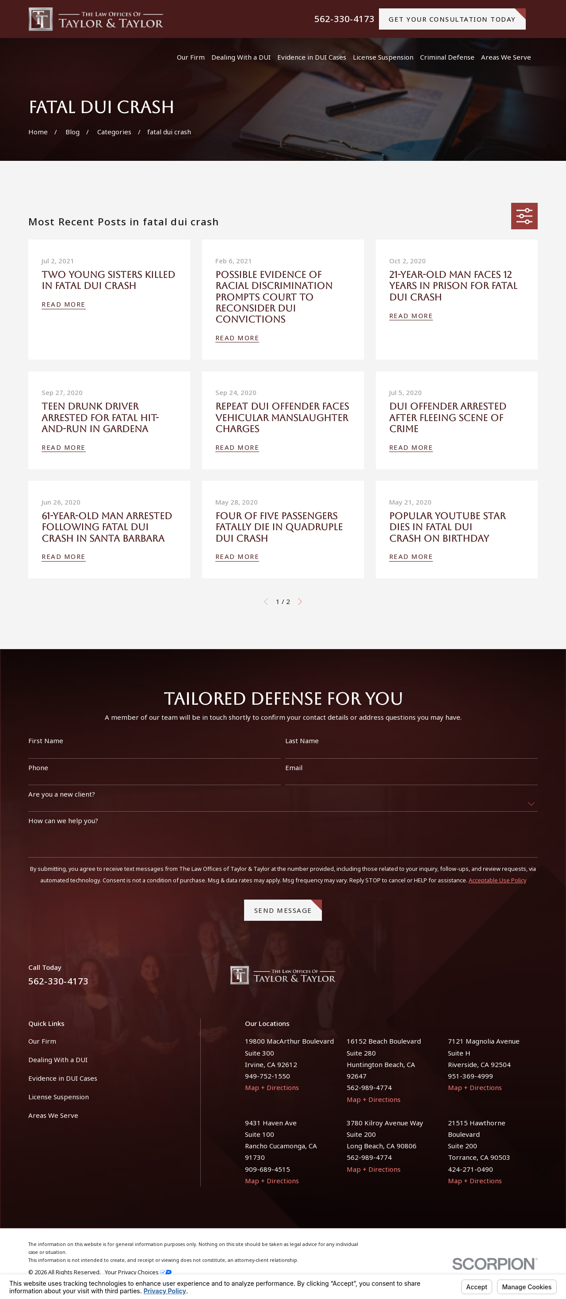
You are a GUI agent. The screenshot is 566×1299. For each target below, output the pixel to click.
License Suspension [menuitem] (383, 57)
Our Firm (42, 1041)
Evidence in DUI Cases (62, 1078)
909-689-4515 (267, 1169)
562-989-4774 (369, 1087)
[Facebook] (511, 978)
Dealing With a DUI (58, 1059)
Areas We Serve (53, 1115)
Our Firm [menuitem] (191, 57)
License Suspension (58, 1096)
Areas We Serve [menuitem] (506, 57)
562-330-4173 (344, 19)
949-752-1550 (267, 1075)
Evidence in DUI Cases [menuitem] (311, 57)
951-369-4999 (470, 1075)
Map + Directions (272, 1087)
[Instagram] (533, 978)
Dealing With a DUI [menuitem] (241, 57)
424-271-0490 (470, 1169)
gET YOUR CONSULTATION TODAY (457, 15)
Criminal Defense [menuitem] (447, 57)
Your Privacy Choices (138, 1272)
